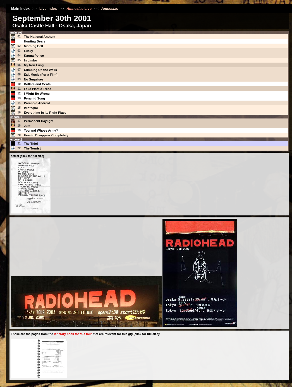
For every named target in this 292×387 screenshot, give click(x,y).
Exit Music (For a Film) (41, 74)
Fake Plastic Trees (37, 89)
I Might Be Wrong (37, 93)
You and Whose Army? (41, 130)
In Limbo (30, 60)
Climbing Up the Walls (40, 70)
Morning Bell (33, 46)
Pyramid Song (34, 98)
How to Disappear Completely (46, 135)
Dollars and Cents (37, 84)
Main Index (20, 8)
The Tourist (32, 148)
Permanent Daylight (39, 121)
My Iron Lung (34, 65)
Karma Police (34, 55)
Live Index (48, 8)
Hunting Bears (35, 41)
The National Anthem (39, 36)
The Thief (31, 143)
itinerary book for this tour (73, 334)
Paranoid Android (37, 103)
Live (79, 8)
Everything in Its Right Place (45, 112)
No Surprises (34, 79)
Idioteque (31, 108)
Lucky (28, 51)
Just (27, 125)
